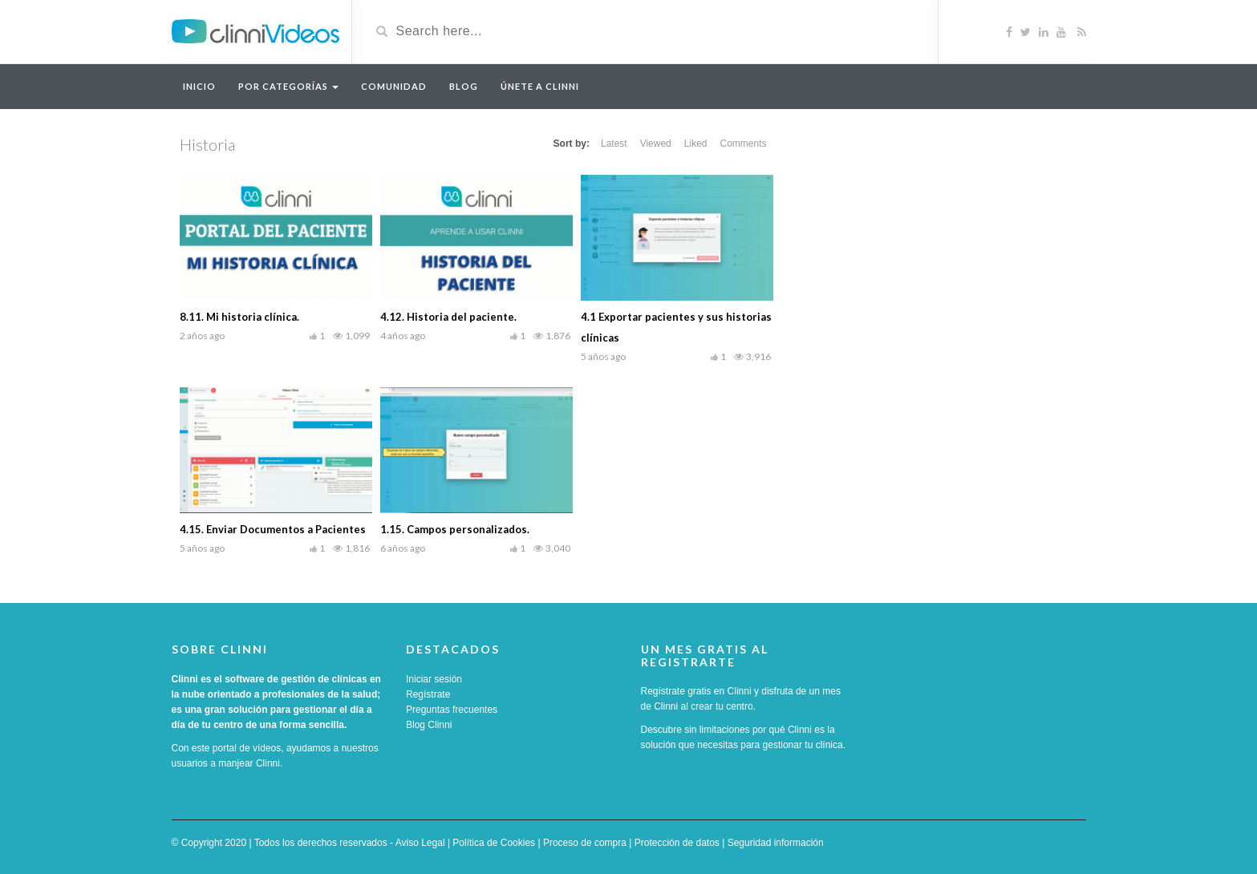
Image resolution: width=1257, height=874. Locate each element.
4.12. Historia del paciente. (448, 316)
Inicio (199, 86)
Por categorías (288, 86)
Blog (463, 86)
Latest (614, 143)
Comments (743, 143)
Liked (696, 143)
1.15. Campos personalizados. (454, 529)
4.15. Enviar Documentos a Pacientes (273, 529)
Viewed (655, 143)
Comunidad (394, 86)
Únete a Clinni (540, 86)
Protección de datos (677, 842)
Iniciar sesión (434, 679)
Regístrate (428, 694)
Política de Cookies (493, 842)
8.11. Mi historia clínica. (239, 316)
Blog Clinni (429, 724)
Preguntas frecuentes (451, 709)
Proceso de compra (584, 842)
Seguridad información (776, 842)
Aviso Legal (420, 842)
